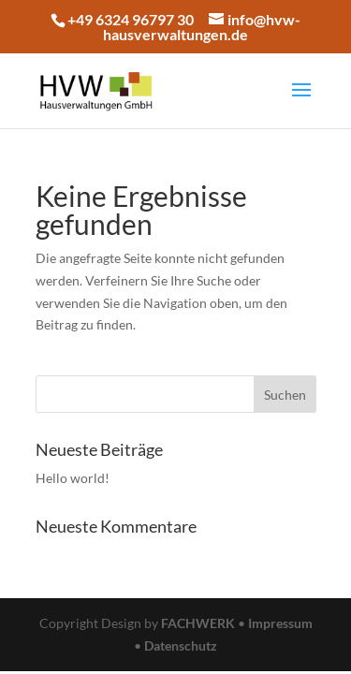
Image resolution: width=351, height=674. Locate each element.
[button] (39, 59)
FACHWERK (198, 623)
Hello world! (73, 478)
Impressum (280, 623)
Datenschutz (180, 645)
